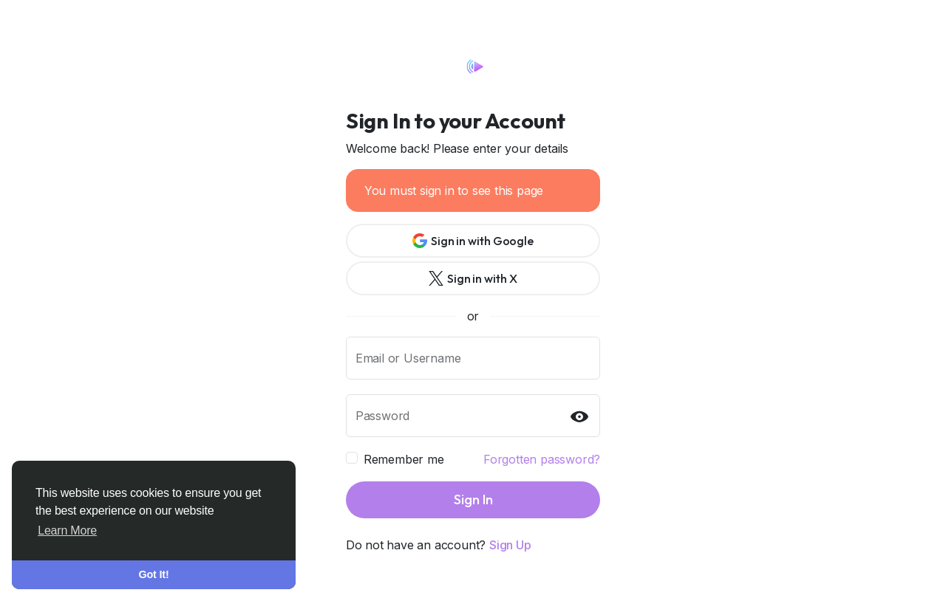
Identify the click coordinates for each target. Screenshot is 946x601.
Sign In (473, 499)
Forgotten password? (541, 459)
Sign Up (510, 545)
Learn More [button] (67, 530)
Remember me (404, 459)
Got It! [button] (154, 574)
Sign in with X (473, 278)
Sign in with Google (472, 240)
